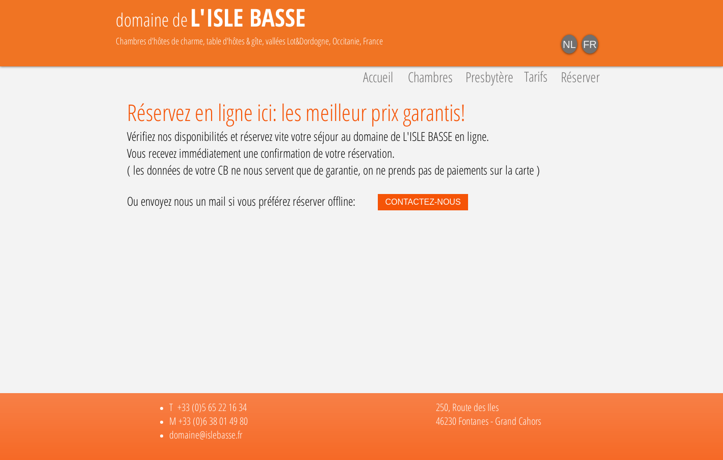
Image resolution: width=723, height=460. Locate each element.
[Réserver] (580, 77)
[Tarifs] (536, 76)
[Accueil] (377, 77)
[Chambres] (430, 77)
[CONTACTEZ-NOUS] (423, 202)
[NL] (569, 44)
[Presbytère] (489, 77)
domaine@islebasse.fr (205, 435)
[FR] (590, 44)
